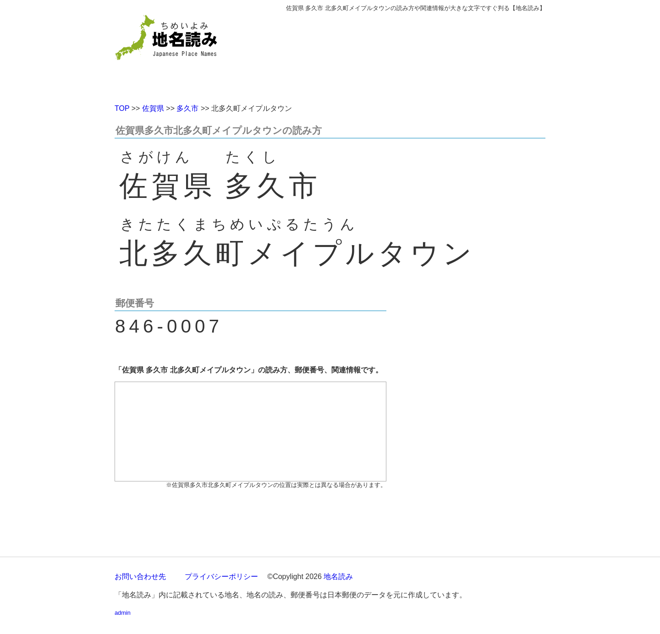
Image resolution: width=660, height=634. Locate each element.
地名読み (338, 576)
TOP (122, 108)
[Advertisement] (396, 54)
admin (123, 612)
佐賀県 (153, 108)
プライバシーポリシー (221, 576)
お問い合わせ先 (140, 576)
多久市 (187, 108)
